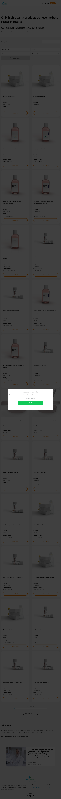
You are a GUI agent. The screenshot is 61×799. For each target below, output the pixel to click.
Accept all (30, 402)
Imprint (27, 406)
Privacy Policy (32, 406)
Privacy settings (30, 398)
